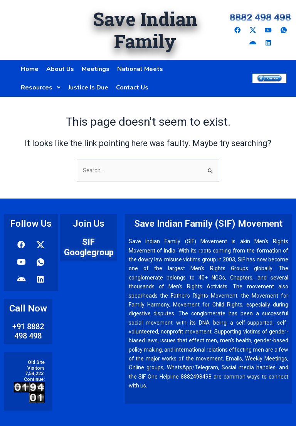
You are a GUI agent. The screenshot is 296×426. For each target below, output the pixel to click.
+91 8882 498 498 (28, 331)
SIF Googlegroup (89, 247)
